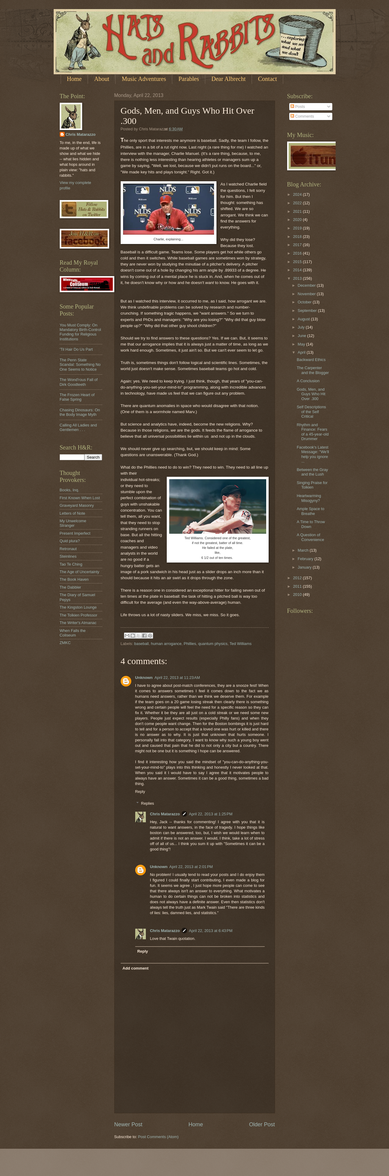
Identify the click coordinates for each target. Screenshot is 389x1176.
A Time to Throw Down (311, 524)
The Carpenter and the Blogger (313, 370)
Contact (267, 78)
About (101, 78)
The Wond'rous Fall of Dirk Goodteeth (79, 381)
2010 (298, 594)
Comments (302, 116)
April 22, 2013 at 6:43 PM (211, 930)
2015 (298, 261)
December (307, 285)
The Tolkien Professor (78, 615)
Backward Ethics (311, 359)
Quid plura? (70, 541)
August (304, 319)
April (302, 352)
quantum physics (213, 643)
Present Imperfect (75, 533)
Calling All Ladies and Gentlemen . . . (78, 427)
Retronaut (68, 548)
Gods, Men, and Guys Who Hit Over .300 (311, 394)
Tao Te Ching (71, 564)
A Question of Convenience (310, 537)
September (308, 310)
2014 (298, 270)
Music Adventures (144, 78)
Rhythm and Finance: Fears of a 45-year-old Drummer (313, 432)
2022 (298, 203)
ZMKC (65, 642)
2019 (298, 228)
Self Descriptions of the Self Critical (311, 412)
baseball (141, 643)
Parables (188, 78)
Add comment (135, 968)
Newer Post (128, 1124)
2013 (298, 278)
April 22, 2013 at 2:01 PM (191, 866)
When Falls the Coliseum (73, 632)
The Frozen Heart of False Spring (77, 397)
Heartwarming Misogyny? (309, 498)
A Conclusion (308, 381)
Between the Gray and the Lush (312, 471)
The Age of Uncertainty (79, 572)
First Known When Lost (80, 498)
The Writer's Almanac (78, 622)
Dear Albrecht (228, 78)
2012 (298, 578)
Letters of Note (72, 513)
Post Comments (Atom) (158, 1136)
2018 (298, 236)
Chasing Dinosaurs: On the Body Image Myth (80, 412)
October (305, 302)
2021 (298, 211)
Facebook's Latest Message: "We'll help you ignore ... (313, 454)
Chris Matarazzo (165, 814)
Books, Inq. (69, 490)
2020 (298, 219)
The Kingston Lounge (78, 607)
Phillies (190, 643)
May (302, 344)
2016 (298, 253)
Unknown (144, 677)
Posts (297, 106)
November (307, 294)
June (302, 335)
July (302, 327)
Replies (147, 803)
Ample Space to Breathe (310, 511)
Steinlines (68, 556)
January (305, 567)
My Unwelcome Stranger (73, 523)
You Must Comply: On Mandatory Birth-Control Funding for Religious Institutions (80, 332)
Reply (140, 791)
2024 (298, 194)
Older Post (262, 1124)
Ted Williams (240, 643)
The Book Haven (74, 579)
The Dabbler (70, 587)
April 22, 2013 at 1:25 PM (211, 814)
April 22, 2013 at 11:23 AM (177, 677)
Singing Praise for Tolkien (312, 484)
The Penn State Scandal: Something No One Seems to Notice (80, 365)
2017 (298, 244)
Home (74, 78)
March (304, 550)
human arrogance (166, 643)
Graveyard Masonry (77, 505)
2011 (298, 586)
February (306, 558)
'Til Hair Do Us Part (76, 349)
